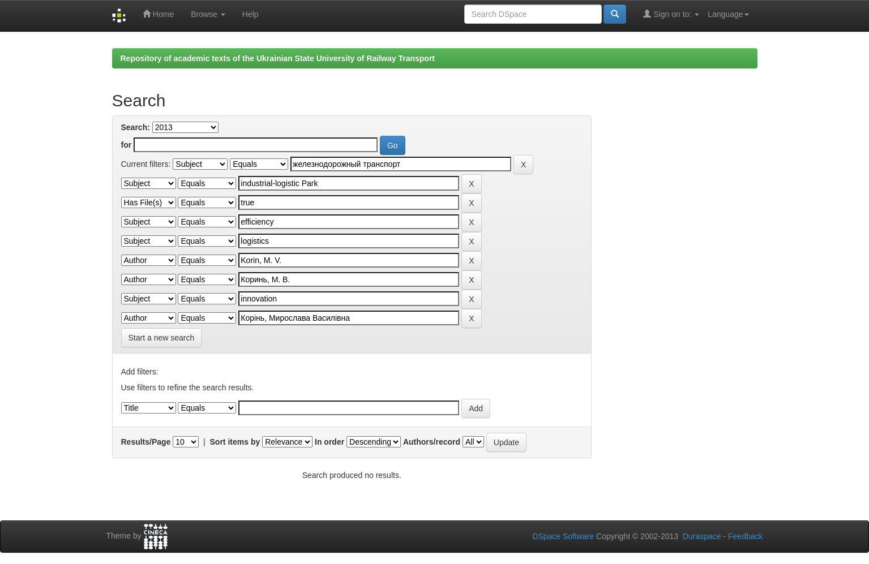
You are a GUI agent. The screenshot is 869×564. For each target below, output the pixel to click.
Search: (135, 127)
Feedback (745, 536)
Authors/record (431, 441)
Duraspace (702, 536)
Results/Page (146, 441)
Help (250, 14)
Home (158, 14)
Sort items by (235, 441)
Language (728, 14)
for (126, 144)
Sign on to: (671, 14)
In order (329, 441)
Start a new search (162, 337)
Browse (208, 14)
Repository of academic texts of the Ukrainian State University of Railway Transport (278, 58)
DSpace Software (563, 536)
